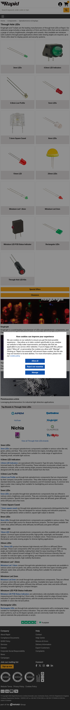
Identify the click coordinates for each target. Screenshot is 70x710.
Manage (35, 372)
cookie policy (15, 356)
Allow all (35, 361)
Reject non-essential (35, 367)
